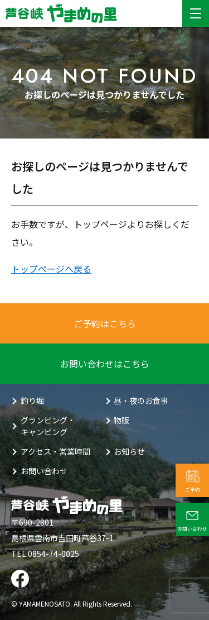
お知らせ (129, 451)
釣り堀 (32, 400)
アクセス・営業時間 (55, 451)
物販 (121, 420)
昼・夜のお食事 (141, 400)
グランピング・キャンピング (48, 425)
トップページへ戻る (51, 268)
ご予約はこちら (105, 323)
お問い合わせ (44, 470)
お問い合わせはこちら (104, 363)
